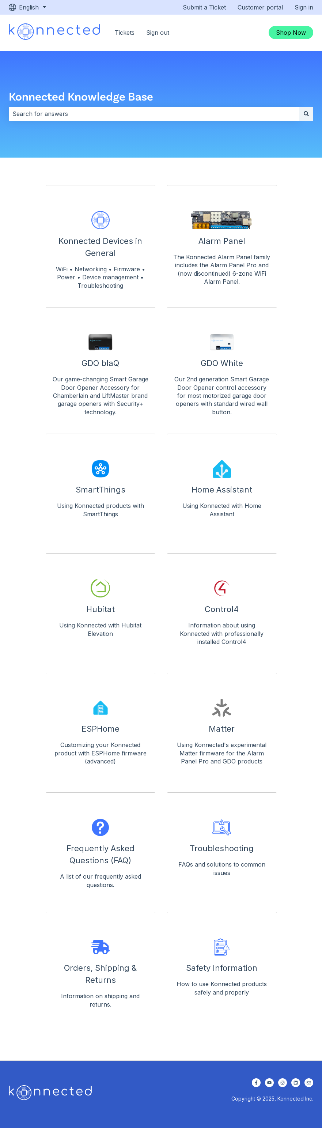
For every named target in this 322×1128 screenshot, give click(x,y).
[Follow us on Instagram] (282, 1082)
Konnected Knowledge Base (81, 96)
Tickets (125, 32)
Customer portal (260, 7)
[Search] (306, 114)
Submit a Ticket (204, 7)
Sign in (304, 7)
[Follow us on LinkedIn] (295, 1082)
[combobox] (154, 114)
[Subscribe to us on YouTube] (269, 1082)
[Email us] (308, 1082)
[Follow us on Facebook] (256, 1082)
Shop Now (291, 32)
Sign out (157, 32)
